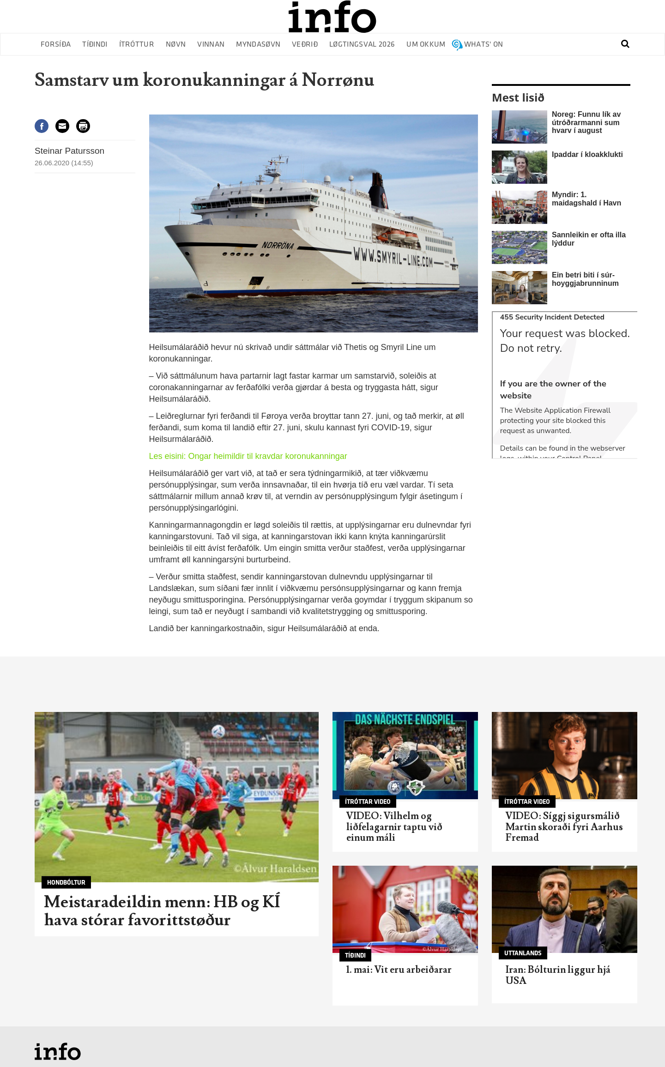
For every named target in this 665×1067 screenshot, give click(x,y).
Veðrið (305, 44)
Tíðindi (94, 44)
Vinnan (210, 44)
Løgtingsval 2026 (362, 44)
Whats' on (483, 44)
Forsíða (56, 44)
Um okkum (426, 44)
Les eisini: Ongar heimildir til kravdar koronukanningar (248, 456)
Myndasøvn (258, 44)
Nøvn (176, 44)
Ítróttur (137, 44)
